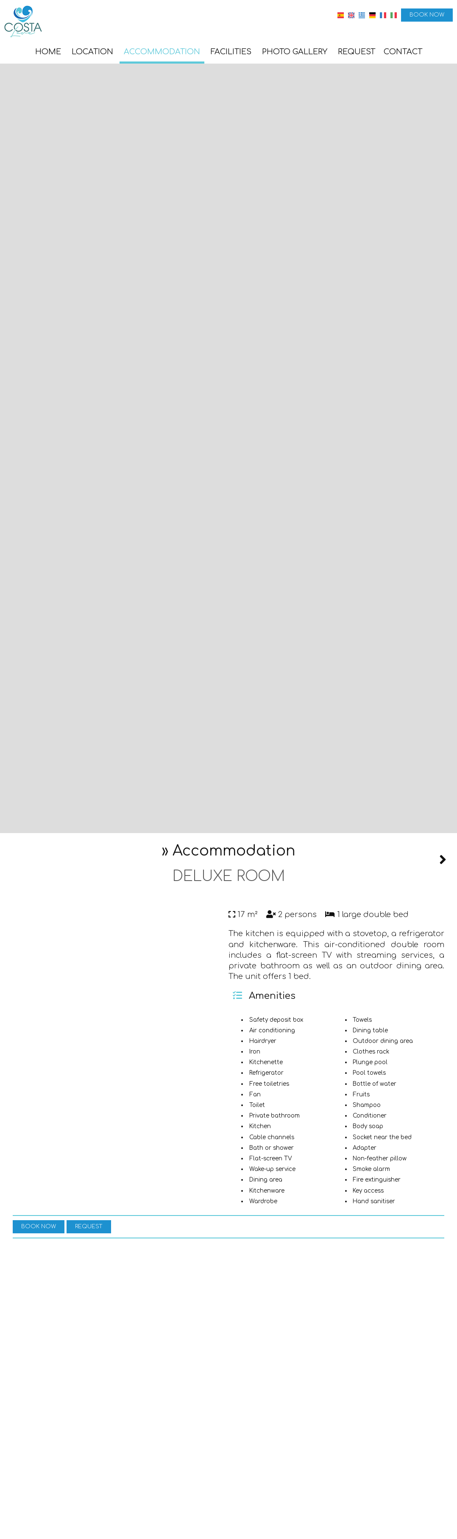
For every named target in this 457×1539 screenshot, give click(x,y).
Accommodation (162, 51)
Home (48, 51)
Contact (403, 51)
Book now (427, 15)
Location (92, 51)
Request (356, 51)
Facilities (231, 51)
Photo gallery (294, 51)
